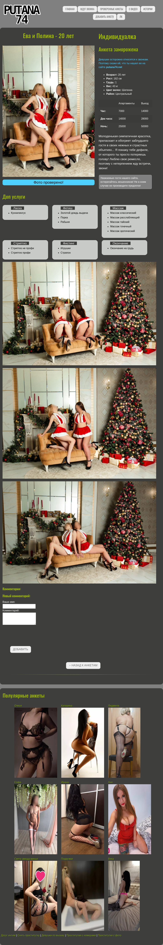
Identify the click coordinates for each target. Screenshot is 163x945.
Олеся (18, 705)
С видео (133, 9)
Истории (147, 9)
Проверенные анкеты (111, 9)
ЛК (121, 17)
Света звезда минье (26, 858)
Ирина (65, 782)
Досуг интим (8, 935)
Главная (69, 9)
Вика (111, 858)
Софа (17, 782)
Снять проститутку (28, 935)
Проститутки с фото (109, 935)
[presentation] (27, 636)
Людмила (114, 705)
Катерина (66, 705)
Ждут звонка (87, 9)
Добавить (20, 649)
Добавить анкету (105, 17)
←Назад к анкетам (83, 665)
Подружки (67, 858)
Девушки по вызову (53, 935)
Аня (110, 782)
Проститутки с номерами (81, 935)
